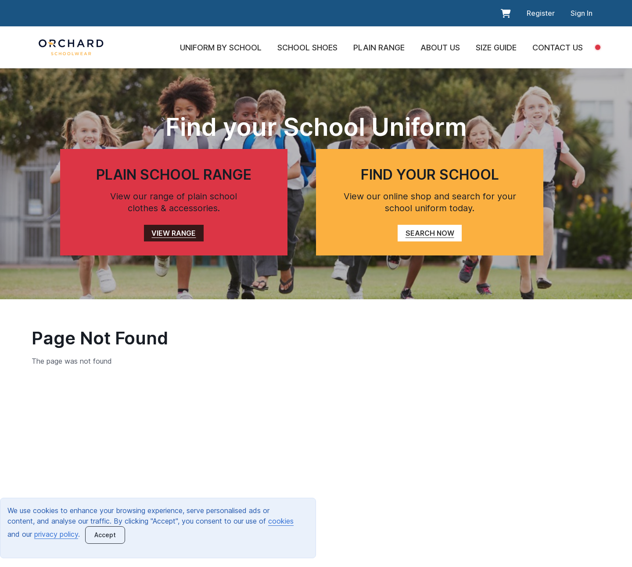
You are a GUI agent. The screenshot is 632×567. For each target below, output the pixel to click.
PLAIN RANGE (379, 47)
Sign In (581, 13)
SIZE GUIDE (496, 47)
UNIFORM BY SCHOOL (221, 47)
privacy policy (56, 534)
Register (541, 13)
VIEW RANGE (173, 233)
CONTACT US (557, 47)
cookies (281, 521)
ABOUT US (440, 47)
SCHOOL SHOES (307, 47)
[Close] (105, 535)
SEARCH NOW (430, 233)
